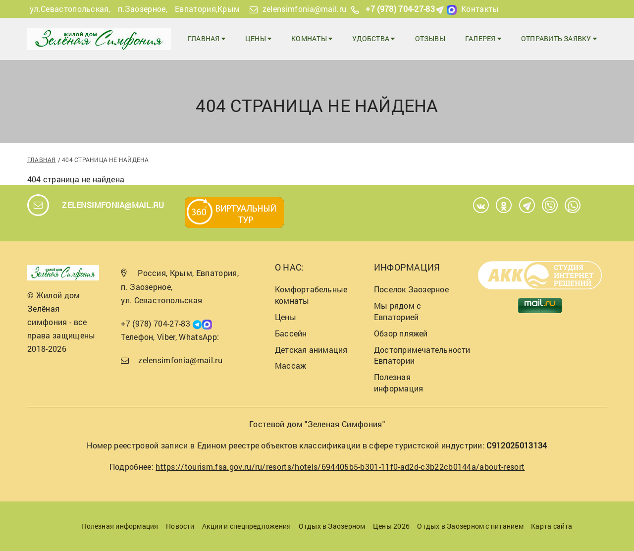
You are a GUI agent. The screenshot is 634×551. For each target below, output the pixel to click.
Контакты (480, 8)
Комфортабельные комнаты (311, 295)
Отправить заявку (559, 38)
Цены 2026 (391, 526)
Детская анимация (311, 349)
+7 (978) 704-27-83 (400, 8)
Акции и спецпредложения (246, 526)
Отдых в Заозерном (332, 526)
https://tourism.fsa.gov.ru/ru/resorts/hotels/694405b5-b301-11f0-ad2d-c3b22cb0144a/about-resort (340, 466)
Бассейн (291, 333)
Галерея (483, 38)
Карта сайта (551, 526)
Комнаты (311, 38)
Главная (206, 38)
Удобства (373, 38)
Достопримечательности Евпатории (422, 355)
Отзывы (430, 38)
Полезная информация (398, 382)
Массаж (290, 365)
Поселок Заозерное (411, 289)
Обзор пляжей (401, 333)
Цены (258, 38)
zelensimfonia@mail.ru (305, 8)
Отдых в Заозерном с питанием (470, 526)
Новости (180, 526)
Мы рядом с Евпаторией (397, 311)
